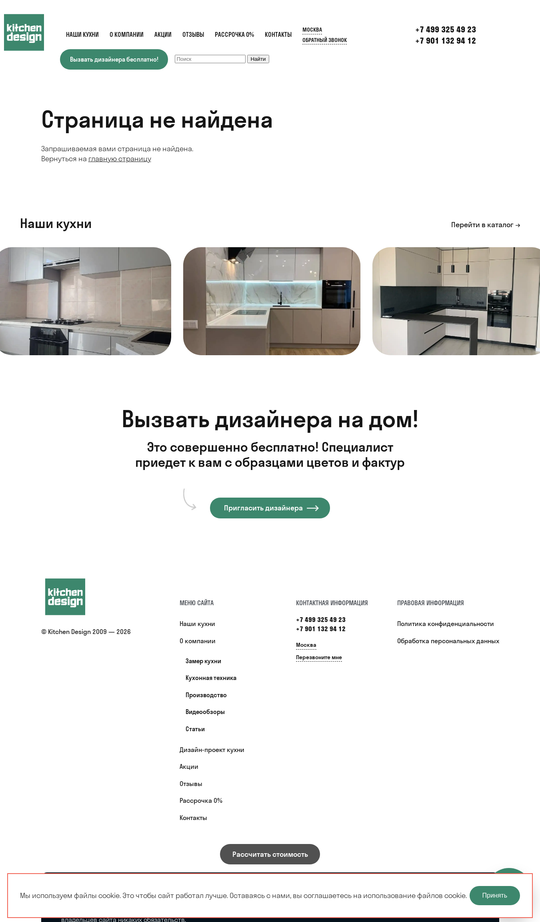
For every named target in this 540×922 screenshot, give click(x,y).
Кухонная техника (211, 678)
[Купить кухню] (73, 596)
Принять (495, 895)
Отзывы (193, 34)
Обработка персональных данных (448, 641)
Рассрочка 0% (234, 34)
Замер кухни (203, 661)
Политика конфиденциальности (445, 624)
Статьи (195, 729)
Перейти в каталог (482, 224)
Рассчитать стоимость (270, 854)
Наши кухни (82, 34)
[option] (271, 301)
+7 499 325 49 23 (321, 620)
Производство (206, 695)
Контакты (278, 34)
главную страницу (119, 158)
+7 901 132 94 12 (445, 41)
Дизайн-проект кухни (212, 750)
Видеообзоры (205, 712)
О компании (127, 34)
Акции (163, 34)
